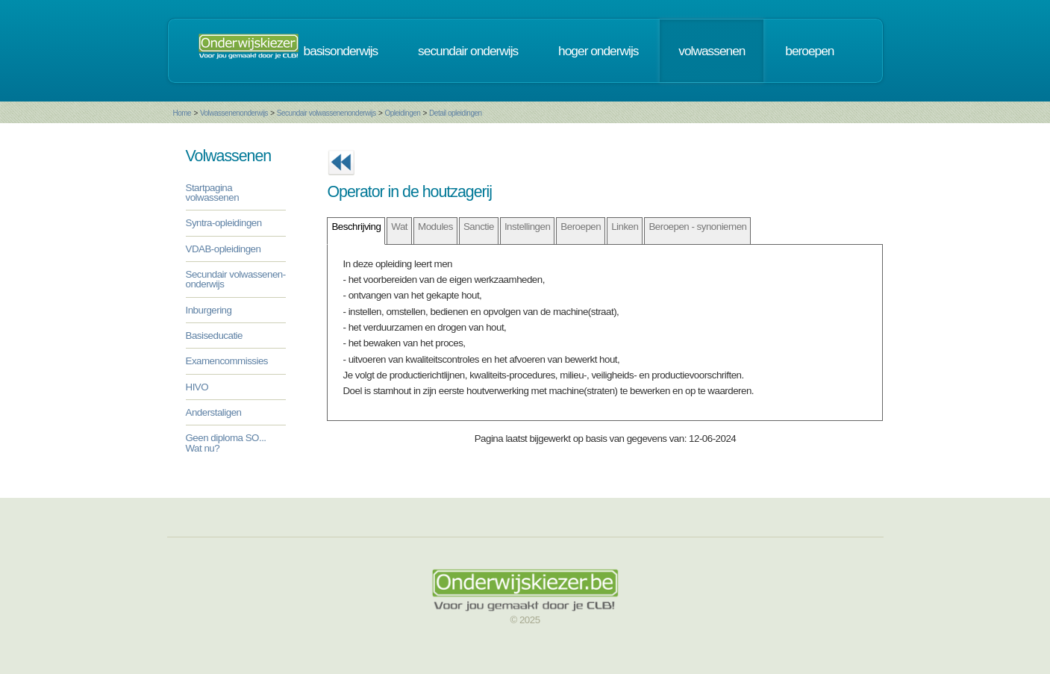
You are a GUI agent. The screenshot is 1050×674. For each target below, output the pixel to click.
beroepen (809, 50)
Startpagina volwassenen (213, 192)
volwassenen (711, 50)
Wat (399, 226)
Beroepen (580, 226)
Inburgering (209, 310)
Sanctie (478, 226)
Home (182, 113)
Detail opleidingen (455, 113)
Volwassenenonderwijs (234, 113)
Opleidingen (402, 113)
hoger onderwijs (598, 50)
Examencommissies (227, 360)
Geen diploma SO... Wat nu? (226, 442)
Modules (435, 226)
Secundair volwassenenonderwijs (326, 113)
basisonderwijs (341, 50)
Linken (624, 226)
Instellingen (527, 226)
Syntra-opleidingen (224, 222)
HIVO (197, 387)
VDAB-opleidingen (223, 249)
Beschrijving (356, 226)
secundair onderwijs (468, 50)
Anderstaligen (214, 412)
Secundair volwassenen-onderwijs (236, 279)
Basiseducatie (214, 335)
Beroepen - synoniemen (697, 226)
